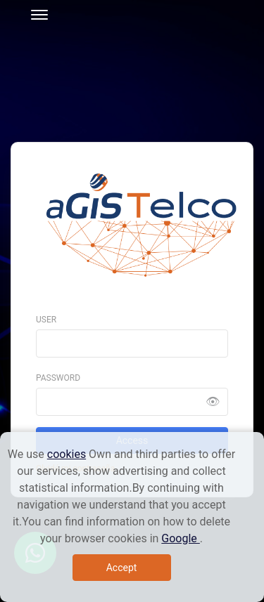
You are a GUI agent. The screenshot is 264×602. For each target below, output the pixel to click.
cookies (66, 454)
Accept (121, 567)
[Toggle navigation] (35, 13)
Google (180, 538)
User (46, 320)
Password (58, 378)
